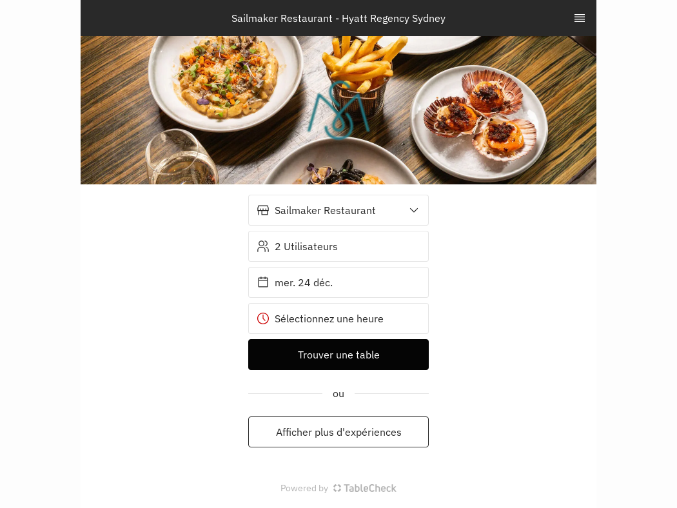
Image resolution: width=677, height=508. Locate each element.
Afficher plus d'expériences (339, 431)
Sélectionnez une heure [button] (320, 318)
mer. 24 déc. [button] (295, 282)
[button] (338, 210)
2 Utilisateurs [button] (297, 246)
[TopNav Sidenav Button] (579, 18)
